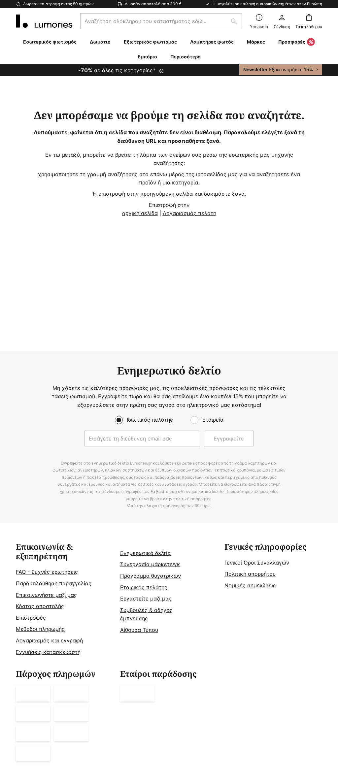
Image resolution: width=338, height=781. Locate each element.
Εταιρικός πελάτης (143, 502)
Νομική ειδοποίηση (83, 713)
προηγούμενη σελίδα (166, 193)
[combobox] (161, 21)
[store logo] (44, 21)
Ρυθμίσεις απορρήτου (41, 713)
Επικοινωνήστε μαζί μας (46, 509)
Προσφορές (296, 42)
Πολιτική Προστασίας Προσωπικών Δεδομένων (203, 713)
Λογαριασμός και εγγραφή (49, 555)
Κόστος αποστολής (40, 521)
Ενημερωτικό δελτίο (145, 468)
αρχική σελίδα (140, 213)
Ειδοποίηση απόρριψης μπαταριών (285, 713)
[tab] (65, 514)
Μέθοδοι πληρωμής (40, 544)
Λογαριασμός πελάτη (189, 213)
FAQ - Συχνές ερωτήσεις (47, 487)
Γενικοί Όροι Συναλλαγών (256, 477)
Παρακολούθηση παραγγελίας (53, 498)
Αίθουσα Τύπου (139, 545)
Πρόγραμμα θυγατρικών (150, 491)
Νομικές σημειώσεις (250, 500)
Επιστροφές (31, 533)
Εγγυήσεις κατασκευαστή (48, 566)
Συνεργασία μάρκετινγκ (150, 479)
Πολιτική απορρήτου (250, 489)
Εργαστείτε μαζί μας (146, 513)
